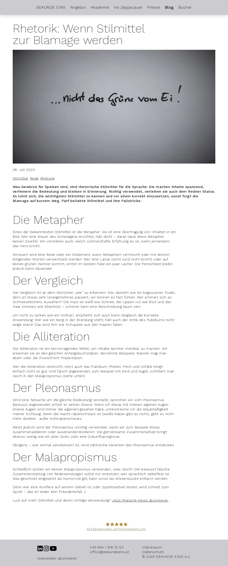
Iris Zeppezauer (128, 7)
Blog (169, 7)
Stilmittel (20, 178)
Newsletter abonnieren (57, 558)
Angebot (78, 7)
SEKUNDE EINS (51, 7)
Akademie (100, 7)
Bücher (185, 7)
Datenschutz (153, 552)
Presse (153, 7)
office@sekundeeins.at (109, 552)
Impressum (152, 547)
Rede (34, 178)
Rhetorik (47, 178)
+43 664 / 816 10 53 (106, 547)
